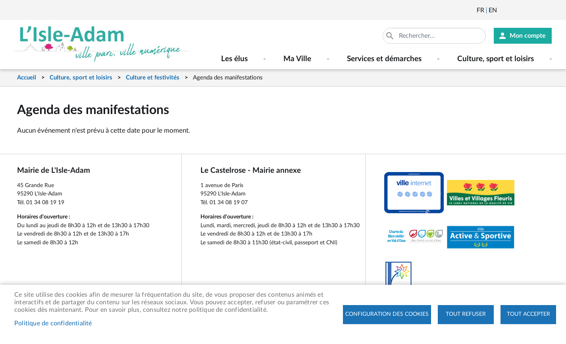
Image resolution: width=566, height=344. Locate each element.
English (493, 10)
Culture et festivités (152, 78)
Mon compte (528, 36)
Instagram (546, 10)
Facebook (525, 10)
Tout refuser (466, 314)
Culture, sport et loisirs (81, 78)
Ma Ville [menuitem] (297, 59)
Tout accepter (528, 314)
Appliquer (390, 35)
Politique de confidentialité (53, 323)
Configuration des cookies (387, 314)
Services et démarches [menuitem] (384, 59)
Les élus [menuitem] (234, 59)
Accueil (26, 78)
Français (480, 10)
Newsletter (503, 10)
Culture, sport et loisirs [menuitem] (495, 59)
